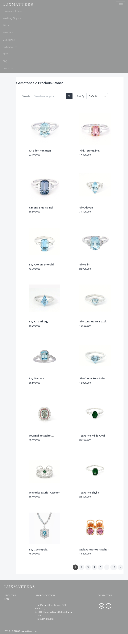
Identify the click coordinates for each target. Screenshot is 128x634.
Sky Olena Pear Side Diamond (92, 380)
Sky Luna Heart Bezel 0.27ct (92, 323)
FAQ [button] (5, 61)
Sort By (80, 96)
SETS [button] (5, 54)
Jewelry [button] (8, 32)
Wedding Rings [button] (12, 18)
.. (106, 567)
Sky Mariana (36, 378)
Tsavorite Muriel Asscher (44, 492)
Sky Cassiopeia (38, 549)
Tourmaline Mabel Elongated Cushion (40, 437)
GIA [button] (6, 25)
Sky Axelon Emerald (41, 264)
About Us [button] (8, 68)
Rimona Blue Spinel (41, 207)
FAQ (6, 599)
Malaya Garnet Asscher (93, 549)
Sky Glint (84, 264)
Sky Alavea (86, 207)
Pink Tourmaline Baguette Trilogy (89, 152)
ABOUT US (10, 595)
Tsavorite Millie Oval (92, 435)
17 (113, 567)
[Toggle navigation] (120, 4)
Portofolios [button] (10, 47)
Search (26, 96)
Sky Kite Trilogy (38, 321)
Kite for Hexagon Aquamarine (40, 152)
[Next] (120, 567)
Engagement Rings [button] (14, 11)
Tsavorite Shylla (89, 492)
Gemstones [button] (10, 39)
